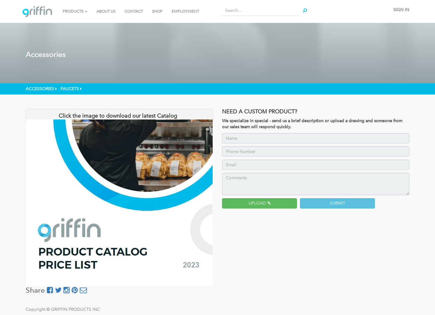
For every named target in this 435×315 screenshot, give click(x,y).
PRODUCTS (75, 11)
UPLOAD (260, 203)
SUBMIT (337, 203)
